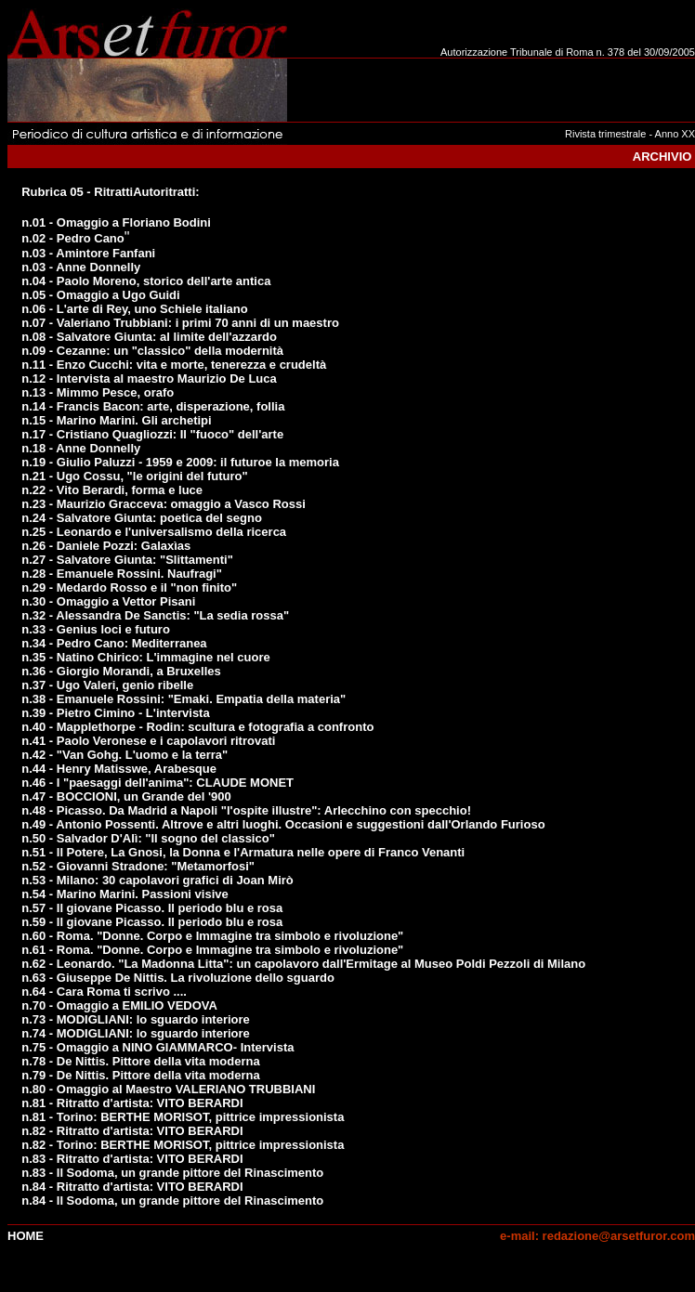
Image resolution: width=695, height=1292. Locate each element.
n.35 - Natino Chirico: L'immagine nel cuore (145, 657)
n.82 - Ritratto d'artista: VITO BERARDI (132, 1131)
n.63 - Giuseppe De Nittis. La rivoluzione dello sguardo (177, 978)
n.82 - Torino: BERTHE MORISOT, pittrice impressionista (182, 1145)
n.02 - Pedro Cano (73, 238)
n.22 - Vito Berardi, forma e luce (112, 490)
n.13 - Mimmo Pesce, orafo (97, 392)
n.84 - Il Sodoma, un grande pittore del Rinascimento (172, 1200)
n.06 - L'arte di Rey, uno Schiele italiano (134, 309)
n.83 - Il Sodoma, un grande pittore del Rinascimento (172, 1173)
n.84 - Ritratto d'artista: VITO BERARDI (132, 1187)
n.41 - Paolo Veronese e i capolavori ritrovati (148, 741)
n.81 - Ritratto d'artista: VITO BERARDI (132, 1103)
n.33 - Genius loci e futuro (95, 629)
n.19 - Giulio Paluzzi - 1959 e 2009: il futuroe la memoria (180, 462)
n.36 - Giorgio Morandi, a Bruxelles (121, 671)
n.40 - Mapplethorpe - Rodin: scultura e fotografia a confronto (197, 727)
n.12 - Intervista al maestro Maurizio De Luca (149, 378)
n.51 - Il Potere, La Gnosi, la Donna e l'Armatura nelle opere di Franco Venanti (243, 852)
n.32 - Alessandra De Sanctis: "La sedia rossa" (155, 615)
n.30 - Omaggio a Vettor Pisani (108, 601)
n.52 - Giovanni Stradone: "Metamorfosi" (138, 866)
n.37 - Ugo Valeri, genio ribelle (107, 685)
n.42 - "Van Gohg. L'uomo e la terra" (124, 755)
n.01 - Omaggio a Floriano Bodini (116, 222)
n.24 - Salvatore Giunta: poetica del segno (141, 518)
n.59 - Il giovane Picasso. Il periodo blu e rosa (151, 922)
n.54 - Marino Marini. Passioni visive (125, 894)
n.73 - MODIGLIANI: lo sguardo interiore (135, 1019)
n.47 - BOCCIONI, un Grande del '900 (126, 796)
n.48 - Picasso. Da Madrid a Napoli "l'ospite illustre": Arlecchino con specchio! (246, 810)
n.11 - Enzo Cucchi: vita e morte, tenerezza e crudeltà (173, 365)
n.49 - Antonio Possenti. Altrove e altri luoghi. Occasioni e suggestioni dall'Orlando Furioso (282, 824)
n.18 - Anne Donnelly (80, 448)
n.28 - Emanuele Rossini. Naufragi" (121, 574)
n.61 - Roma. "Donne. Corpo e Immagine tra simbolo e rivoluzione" (212, 950)
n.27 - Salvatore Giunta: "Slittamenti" (127, 560)
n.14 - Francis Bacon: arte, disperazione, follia (152, 406)
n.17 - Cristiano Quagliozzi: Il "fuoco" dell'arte (152, 434)
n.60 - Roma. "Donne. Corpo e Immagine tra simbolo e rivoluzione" (212, 936)
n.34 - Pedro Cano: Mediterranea (113, 643)
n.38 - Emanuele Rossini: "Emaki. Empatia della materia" (183, 699)
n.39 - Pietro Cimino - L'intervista (115, 713)
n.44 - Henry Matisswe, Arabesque (118, 769)
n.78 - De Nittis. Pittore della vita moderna (140, 1061)
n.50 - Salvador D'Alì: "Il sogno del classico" (148, 838)
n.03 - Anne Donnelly (80, 267)
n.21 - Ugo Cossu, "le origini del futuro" (134, 476)
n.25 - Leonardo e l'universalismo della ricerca (153, 532)
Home (25, 1236)
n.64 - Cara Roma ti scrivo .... (104, 991)
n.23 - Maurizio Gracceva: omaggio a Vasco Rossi (163, 504)
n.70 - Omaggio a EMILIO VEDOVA (119, 1005)
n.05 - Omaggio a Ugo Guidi (100, 295)
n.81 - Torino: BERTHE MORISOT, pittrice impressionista (182, 1117)
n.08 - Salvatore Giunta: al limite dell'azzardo (149, 337)
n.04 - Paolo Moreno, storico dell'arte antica (145, 281)
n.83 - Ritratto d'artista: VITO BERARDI (132, 1159)
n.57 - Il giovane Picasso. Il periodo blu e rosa (151, 908)
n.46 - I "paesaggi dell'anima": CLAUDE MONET (157, 783)
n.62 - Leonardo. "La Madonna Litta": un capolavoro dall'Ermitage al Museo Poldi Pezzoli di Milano (303, 964)
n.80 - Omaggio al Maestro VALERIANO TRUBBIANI (168, 1089)
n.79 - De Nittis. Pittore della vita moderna (140, 1075)
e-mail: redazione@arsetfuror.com (597, 1236)
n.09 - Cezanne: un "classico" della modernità (152, 351)
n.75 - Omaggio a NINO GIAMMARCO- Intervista (157, 1047)
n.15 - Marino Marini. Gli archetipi (116, 420)
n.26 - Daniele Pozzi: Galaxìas (105, 546)
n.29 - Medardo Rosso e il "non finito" (129, 587)
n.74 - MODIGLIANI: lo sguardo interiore (135, 1033)
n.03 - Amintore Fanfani (88, 253)
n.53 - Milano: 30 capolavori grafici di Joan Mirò (157, 880)
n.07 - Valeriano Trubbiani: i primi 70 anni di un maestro (180, 323)
